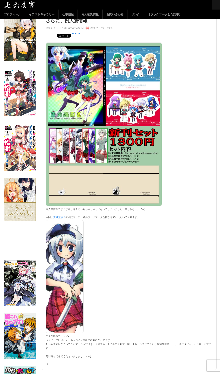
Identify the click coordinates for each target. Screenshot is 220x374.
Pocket (76, 33)
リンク (135, 14)
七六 (48, 28)
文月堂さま (59, 217)
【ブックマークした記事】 (165, 14)
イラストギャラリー (42, 14)
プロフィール (12, 14)
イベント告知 (59, 28)
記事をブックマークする (101, 28)
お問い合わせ (114, 14)
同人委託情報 (90, 14)
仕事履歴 (68, 14)
